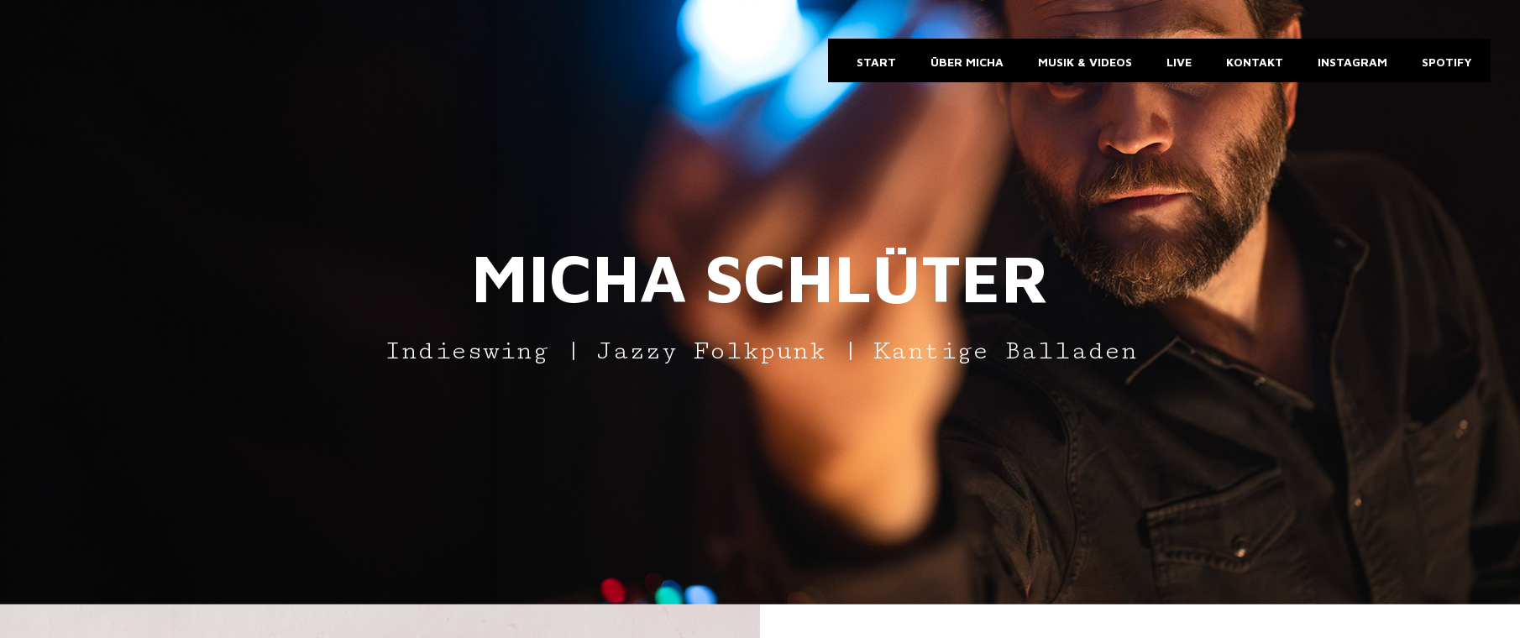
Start (874, 62)
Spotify (1445, 62)
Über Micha (965, 62)
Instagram (1350, 62)
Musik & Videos (1083, 62)
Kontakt (1253, 62)
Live (1177, 62)
